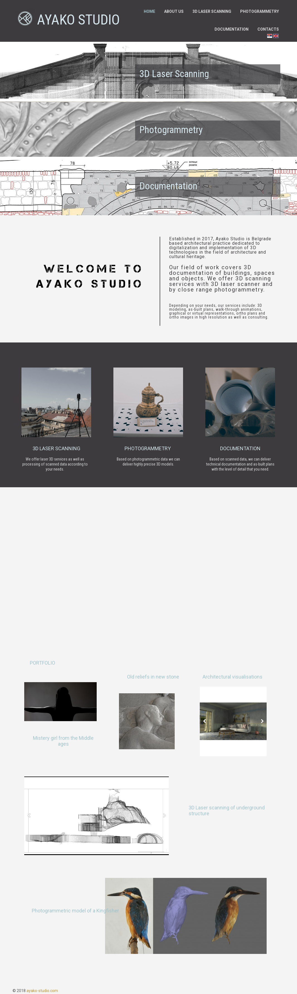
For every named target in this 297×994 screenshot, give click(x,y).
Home (149, 11)
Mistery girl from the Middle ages (63, 741)
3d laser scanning (56, 448)
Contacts (268, 29)
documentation (240, 448)
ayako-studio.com (42, 990)
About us (174, 11)
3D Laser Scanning (174, 74)
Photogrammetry (259, 11)
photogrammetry (148, 448)
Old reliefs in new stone (153, 677)
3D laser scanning (212, 11)
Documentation (232, 29)
